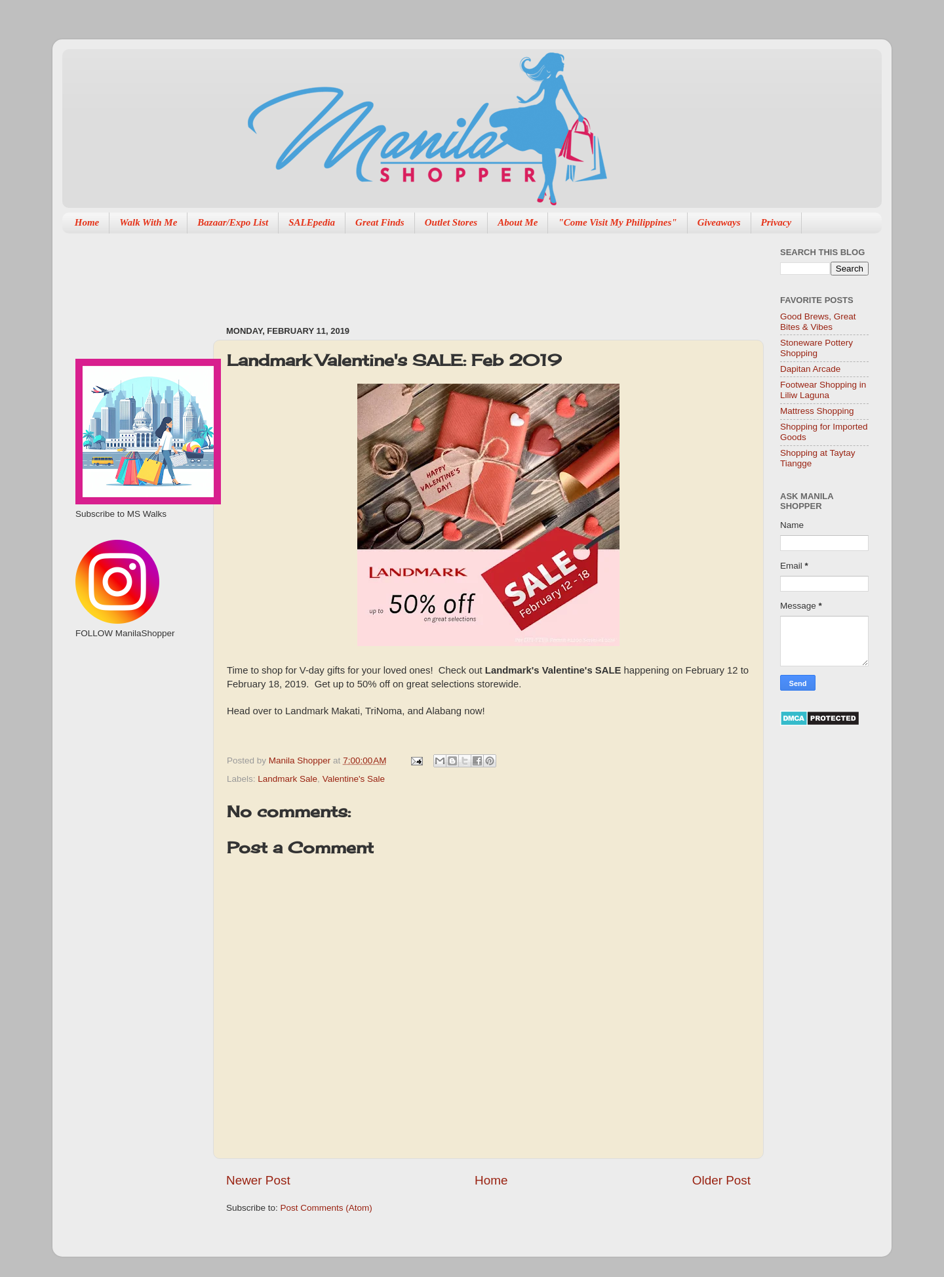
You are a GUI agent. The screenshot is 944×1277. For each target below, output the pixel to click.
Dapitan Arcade (810, 369)
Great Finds (379, 222)
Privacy (776, 222)
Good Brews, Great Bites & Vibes (818, 322)
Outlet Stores (451, 222)
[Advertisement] (464, 272)
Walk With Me (148, 222)
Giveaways (719, 222)
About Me (518, 222)
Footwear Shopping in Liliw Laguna (823, 390)
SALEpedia (311, 222)
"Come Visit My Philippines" (617, 222)
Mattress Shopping (817, 411)
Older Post (721, 1180)
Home (87, 222)
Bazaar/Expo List (232, 222)
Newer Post (258, 1180)
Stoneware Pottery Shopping (816, 348)
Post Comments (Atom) (326, 1208)
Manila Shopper (301, 760)
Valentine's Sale (354, 779)
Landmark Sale (287, 779)
